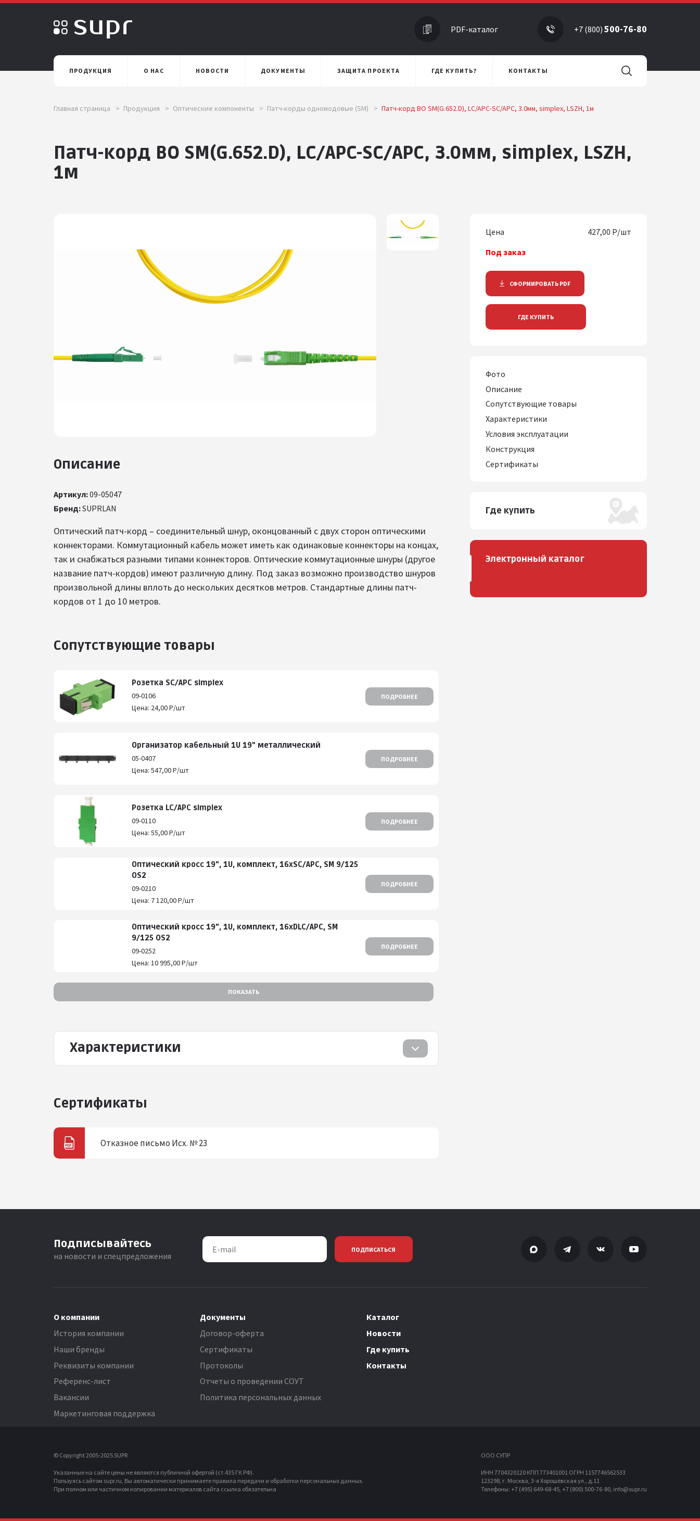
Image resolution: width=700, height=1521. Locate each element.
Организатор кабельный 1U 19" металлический (226, 745)
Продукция (146, 108)
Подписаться (373, 1249)
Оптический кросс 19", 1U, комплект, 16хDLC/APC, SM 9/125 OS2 (235, 932)
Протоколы (221, 1365)
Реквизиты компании (94, 1365)
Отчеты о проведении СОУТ (252, 1381)
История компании (89, 1333)
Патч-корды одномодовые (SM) (322, 108)
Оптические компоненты (218, 108)
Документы (223, 1317)
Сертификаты (226, 1349)
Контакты (386, 1365)
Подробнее (399, 696)
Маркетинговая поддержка (104, 1413)
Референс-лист (82, 1381)
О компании (76, 1317)
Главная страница (87, 108)
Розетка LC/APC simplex (177, 807)
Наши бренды (79, 1349)
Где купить (536, 317)
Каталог (382, 1317)
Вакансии (71, 1397)
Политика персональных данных (260, 1397)
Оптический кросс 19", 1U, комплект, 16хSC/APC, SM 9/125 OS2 (245, 870)
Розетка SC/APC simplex (177, 682)
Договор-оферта (232, 1333)
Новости (383, 1333)
